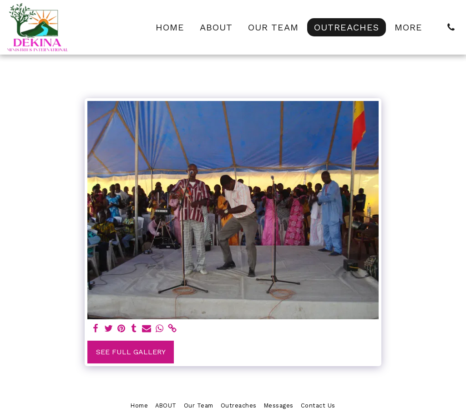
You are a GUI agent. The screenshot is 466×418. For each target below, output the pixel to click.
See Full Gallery (131, 351)
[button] (451, 27)
